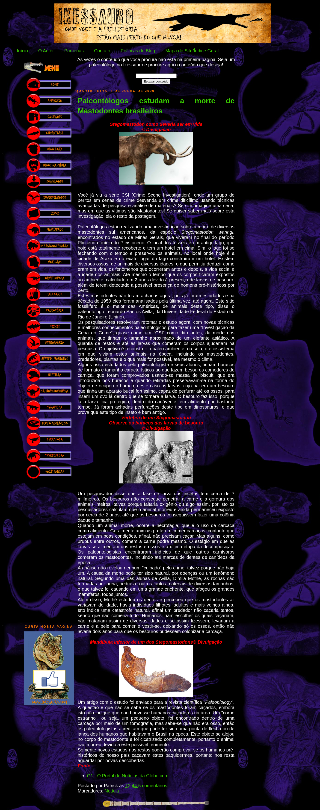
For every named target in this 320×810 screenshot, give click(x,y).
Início (22, 50)
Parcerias (74, 50)
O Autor (46, 50)
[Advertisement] (49, 549)
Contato (102, 50)
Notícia (112, 790)
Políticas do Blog (138, 50)
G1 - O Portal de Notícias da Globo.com (128, 775)
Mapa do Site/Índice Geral (192, 50)
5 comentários (152, 785)
